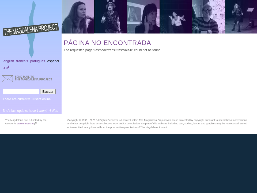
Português (37, 61)
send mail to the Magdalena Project (33, 78)
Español (53, 61)
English (8, 61)
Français (22, 61)
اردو (6, 67)
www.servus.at (27, 123)
